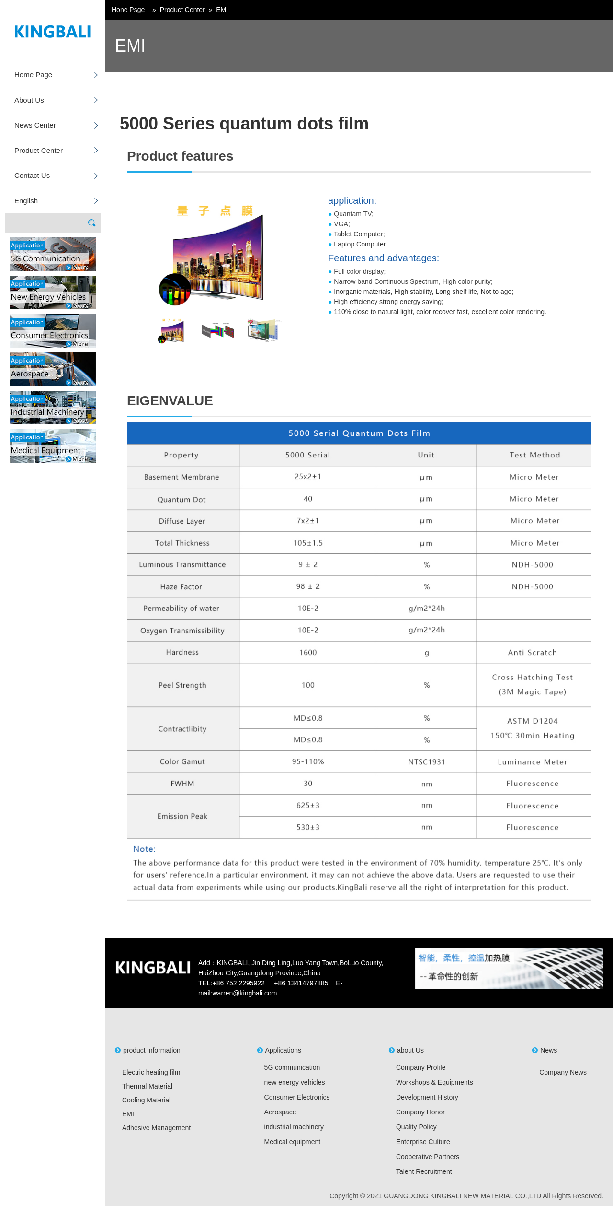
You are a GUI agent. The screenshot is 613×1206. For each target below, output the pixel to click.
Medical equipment (292, 1142)
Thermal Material (147, 1086)
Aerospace (280, 1112)
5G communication (292, 1067)
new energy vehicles (294, 1082)
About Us (29, 100)
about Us (410, 1050)
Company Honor (420, 1112)
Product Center (38, 150)
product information (152, 1050)
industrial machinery (294, 1127)
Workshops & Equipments (434, 1082)
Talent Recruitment (424, 1171)
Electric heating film (151, 1072)
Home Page (33, 74)
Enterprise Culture (423, 1142)
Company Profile (421, 1067)
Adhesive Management (156, 1128)
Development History (427, 1097)
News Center (35, 125)
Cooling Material (146, 1100)
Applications (283, 1050)
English (26, 201)
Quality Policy (416, 1127)
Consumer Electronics (297, 1097)
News (548, 1050)
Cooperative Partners (427, 1156)
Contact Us (32, 175)
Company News (563, 1072)
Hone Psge (128, 9)
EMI (222, 9)
